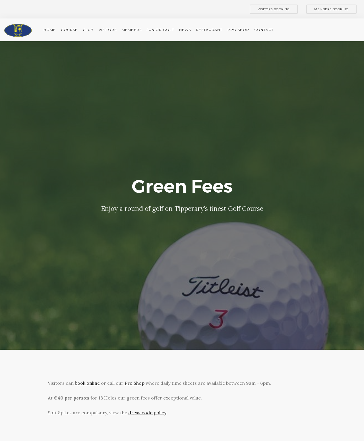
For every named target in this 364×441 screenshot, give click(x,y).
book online (87, 383)
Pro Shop (238, 30)
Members (132, 30)
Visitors (108, 30)
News (185, 30)
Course (69, 30)
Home (50, 30)
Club (88, 30)
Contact (264, 30)
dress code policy (147, 412)
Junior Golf (160, 30)
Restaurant (209, 30)
